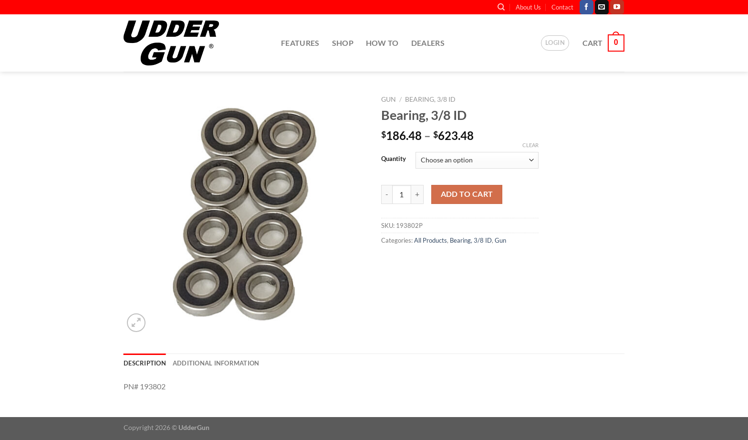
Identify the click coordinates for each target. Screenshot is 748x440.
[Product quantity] (401, 194)
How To (382, 42)
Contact (562, 7)
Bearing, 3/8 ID (430, 99)
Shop (342, 42)
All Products (430, 240)
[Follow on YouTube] (617, 7)
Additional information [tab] (216, 363)
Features (300, 42)
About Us (528, 7)
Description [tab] (145, 363)
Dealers (428, 42)
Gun (388, 99)
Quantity (393, 159)
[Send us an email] (602, 7)
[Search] (501, 7)
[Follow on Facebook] (586, 7)
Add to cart (467, 194)
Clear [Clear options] (530, 145)
